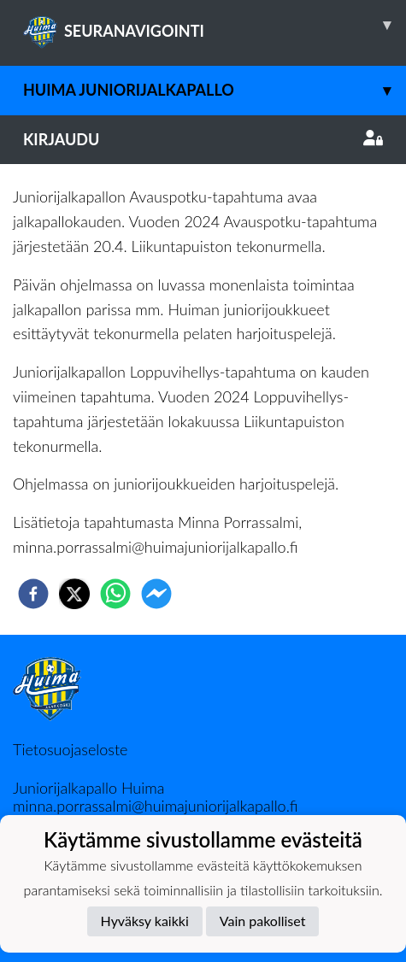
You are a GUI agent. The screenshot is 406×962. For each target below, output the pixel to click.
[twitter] (74, 593)
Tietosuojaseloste (70, 749)
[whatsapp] (115, 593)
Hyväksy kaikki (145, 920)
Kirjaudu (203, 139)
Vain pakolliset (263, 920)
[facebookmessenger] (156, 593)
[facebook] (33, 593)
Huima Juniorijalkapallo (214, 90)
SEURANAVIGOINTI (214, 25)
